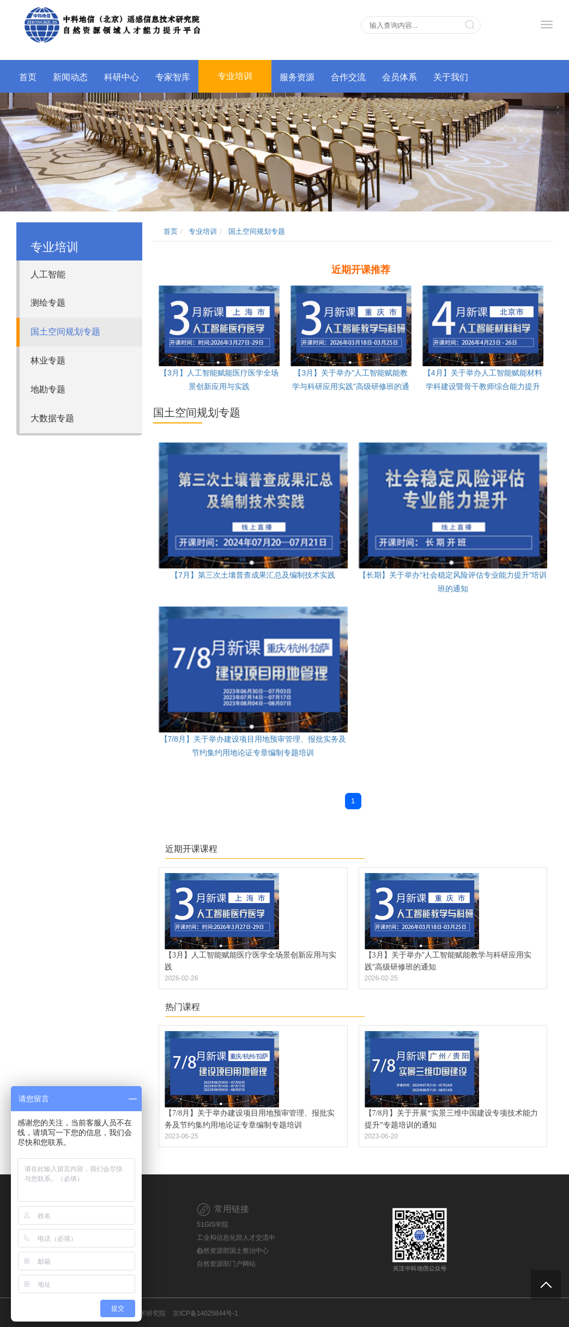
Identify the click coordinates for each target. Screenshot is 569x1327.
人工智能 (48, 274)
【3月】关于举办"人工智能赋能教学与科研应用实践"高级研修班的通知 (350, 386)
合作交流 (348, 77)
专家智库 (172, 77)
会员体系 (399, 77)
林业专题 (48, 360)
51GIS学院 (212, 1224)
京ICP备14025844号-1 (205, 1313)
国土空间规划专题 (65, 331)
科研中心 (121, 77)
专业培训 (234, 76)
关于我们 (450, 77)
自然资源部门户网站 (226, 1264)
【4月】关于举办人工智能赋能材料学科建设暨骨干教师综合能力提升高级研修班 (482, 386)
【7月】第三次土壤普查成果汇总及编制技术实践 (253, 575)
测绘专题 (48, 302)
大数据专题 (52, 418)
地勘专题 (48, 389)
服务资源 (297, 77)
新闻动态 (70, 77)
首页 (28, 77)
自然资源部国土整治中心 (233, 1251)
